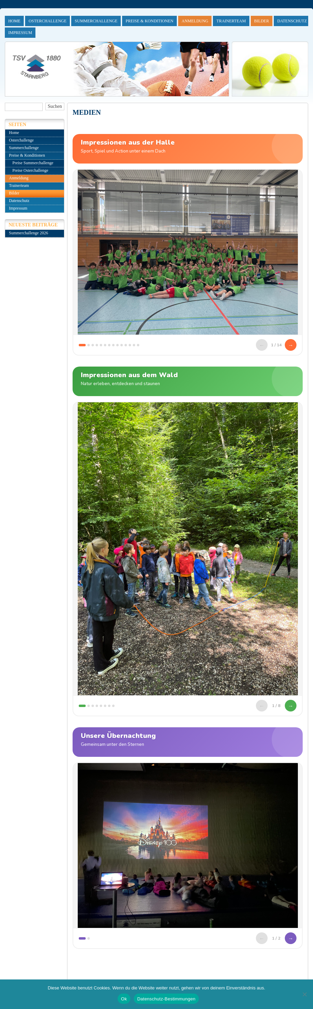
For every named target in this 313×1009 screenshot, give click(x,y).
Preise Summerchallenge (32, 162)
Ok (124, 998)
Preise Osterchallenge (30, 170)
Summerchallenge (96, 21)
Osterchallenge (47, 21)
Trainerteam (231, 21)
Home (14, 21)
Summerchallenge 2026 (28, 233)
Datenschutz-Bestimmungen (166, 998)
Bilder (261, 21)
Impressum (20, 32)
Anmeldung (195, 21)
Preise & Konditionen (149, 21)
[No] (304, 994)
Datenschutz (292, 21)
